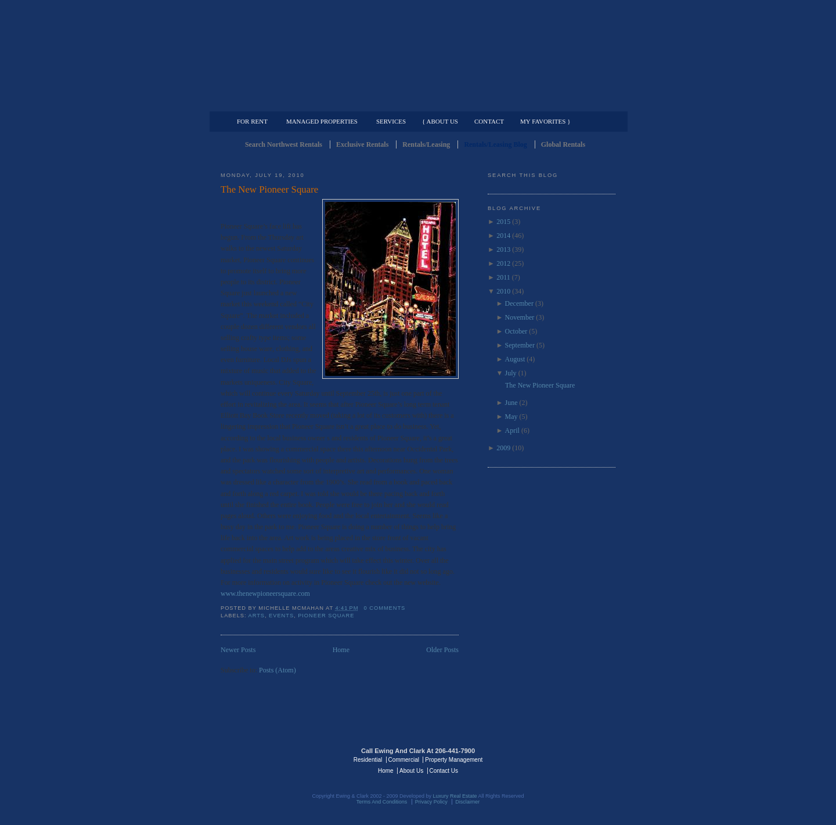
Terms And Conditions (382, 802)
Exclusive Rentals (362, 144)
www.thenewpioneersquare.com (265, 593)
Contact (489, 121)
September (520, 345)
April (512, 430)
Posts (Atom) (277, 670)
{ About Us (440, 121)
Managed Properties (322, 121)
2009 (503, 448)
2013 (503, 249)
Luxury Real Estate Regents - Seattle (271, 758)
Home (341, 650)
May (511, 416)
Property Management (554, 102)
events (281, 615)
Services (391, 121)
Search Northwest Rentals (283, 144)
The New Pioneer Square (269, 189)
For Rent (252, 121)
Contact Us (444, 771)
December (519, 303)
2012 (503, 263)
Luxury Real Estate (565, 758)
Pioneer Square (326, 615)
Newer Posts (238, 650)
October (516, 331)
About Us (411, 771)
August (515, 359)
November (520, 317)
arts (256, 615)
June (511, 403)
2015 (503, 222)
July (511, 373)
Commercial (416, 102)
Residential (368, 760)
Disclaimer (467, 802)
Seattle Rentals (418, 55)
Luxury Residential (280, 102)
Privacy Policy (431, 802)
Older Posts (442, 650)
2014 (503, 235)
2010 (503, 291)
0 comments (385, 608)
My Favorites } (545, 121)
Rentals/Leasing (426, 144)
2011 (503, 277)
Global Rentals (563, 144)
